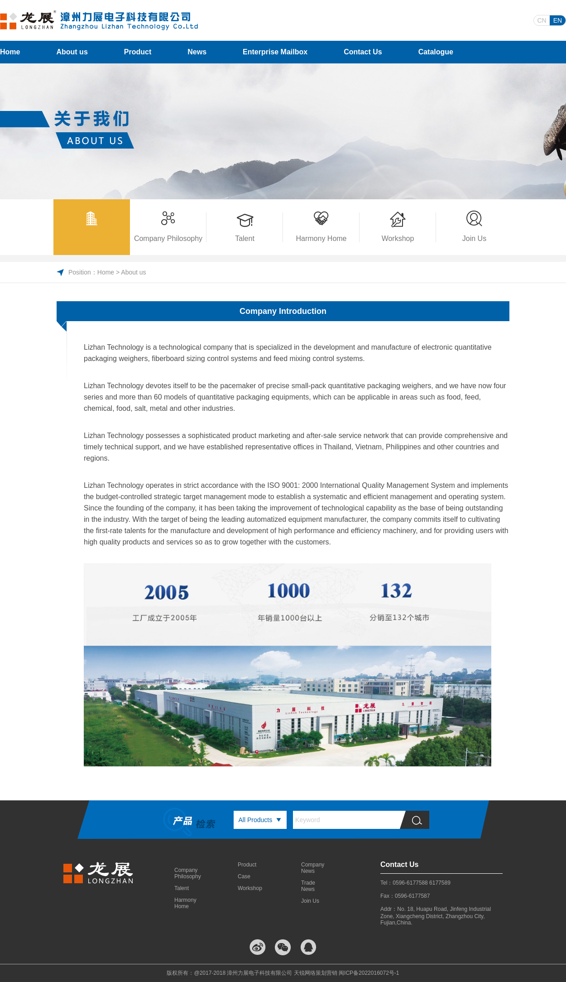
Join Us (310, 901)
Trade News (308, 886)
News (196, 52)
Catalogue (435, 52)
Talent (181, 888)
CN (541, 20)
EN (557, 20)
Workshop (249, 888)
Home (10, 52)
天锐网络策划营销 (315, 973)
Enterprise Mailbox (275, 52)
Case (244, 876)
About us (71, 52)
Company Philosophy (185, 873)
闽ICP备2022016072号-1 (369, 973)
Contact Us (363, 52)
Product (137, 52)
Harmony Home (185, 903)
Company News (312, 868)
